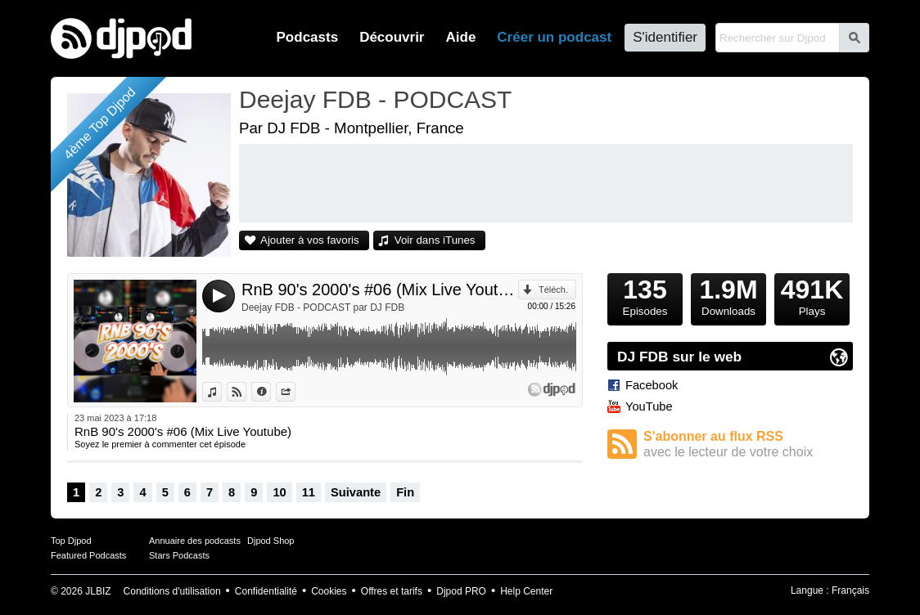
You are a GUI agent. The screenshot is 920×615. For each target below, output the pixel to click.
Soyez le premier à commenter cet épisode (160, 444)
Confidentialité (266, 591)
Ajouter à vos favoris (309, 240)
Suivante (356, 492)
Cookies (328, 591)
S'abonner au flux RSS (748, 444)
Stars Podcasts (179, 555)
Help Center (526, 591)
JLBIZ (97, 591)
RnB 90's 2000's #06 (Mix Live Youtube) (379, 290)
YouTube (649, 406)
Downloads (728, 295)
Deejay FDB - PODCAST (375, 99)
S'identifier (665, 37)
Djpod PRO (461, 591)
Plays (812, 295)
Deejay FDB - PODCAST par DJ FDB (322, 307)
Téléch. (553, 289)
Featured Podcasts (88, 555)
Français (850, 590)
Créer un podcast (554, 37)
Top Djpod (71, 540)
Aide (461, 37)
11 (308, 492)
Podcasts (308, 37)
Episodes (645, 295)
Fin (405, 492)
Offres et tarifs (391, 591)
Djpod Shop (271, 540)
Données (270, 392)
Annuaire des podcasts (195, 540)
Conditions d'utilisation (172, 591)
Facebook (651, 385)
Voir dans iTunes (435, 240)
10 (279, 492)
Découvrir (391, 37)
